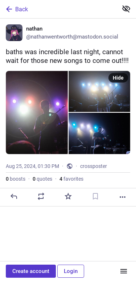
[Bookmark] (95, 196)
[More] (122, 197)
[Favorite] (68, 196)
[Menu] (123, 271)
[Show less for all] (126, 8)
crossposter (93, 166)
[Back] (58, 9)
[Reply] (13, 196)
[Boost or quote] (41, 196)
